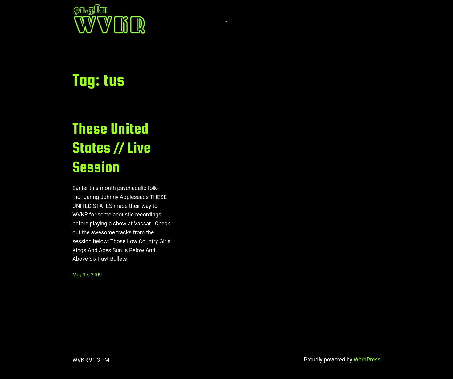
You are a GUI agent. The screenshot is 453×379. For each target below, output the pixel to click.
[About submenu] (226, 20)
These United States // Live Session (111, 147)
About (208, 20)
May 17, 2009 (87, 275)
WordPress (367, 359)
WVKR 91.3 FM (90, 360)
